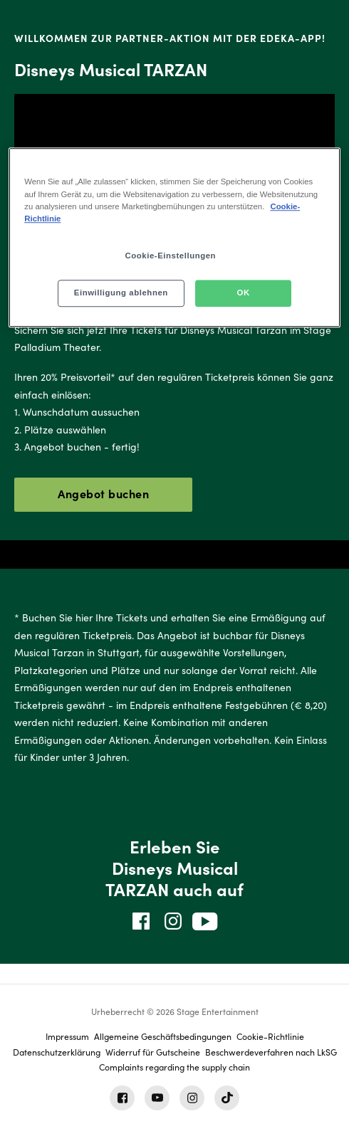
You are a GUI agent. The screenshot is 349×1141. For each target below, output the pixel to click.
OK (243, 292)
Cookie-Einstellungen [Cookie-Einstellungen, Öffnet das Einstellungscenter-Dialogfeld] (170, 255)
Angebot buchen (103, 493)
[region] (174, 237)
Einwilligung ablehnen (121, 292)
